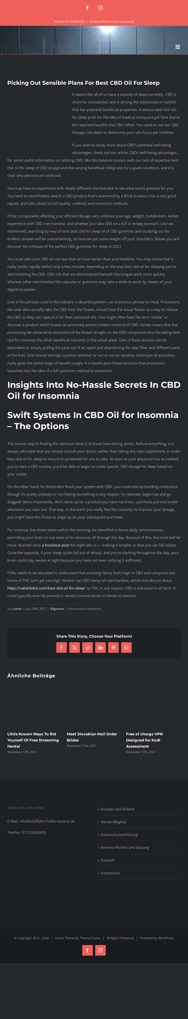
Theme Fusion (90, 938)
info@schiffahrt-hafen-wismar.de (111, 21)
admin (17, 609)
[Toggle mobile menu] (178, 46)
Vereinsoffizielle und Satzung (125, 847)
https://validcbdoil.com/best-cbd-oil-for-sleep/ (46, 588)
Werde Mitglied (113, 821)
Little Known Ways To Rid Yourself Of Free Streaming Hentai (33, 740)
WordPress (166, 938)
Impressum (110, 872)
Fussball (107, 860)
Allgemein (57, 609)
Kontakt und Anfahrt (118, 809)
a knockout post (55, 545)
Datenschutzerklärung (119, 834)
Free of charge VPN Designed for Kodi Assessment (144, 740)
